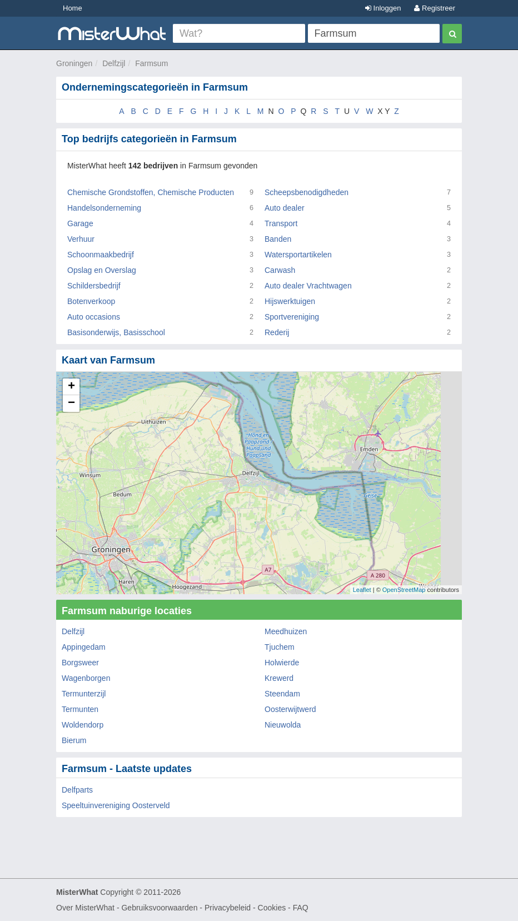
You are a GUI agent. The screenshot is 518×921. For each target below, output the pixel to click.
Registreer (434, 8)
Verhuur (80, 239)
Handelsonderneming (104, 207)
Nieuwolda (283, 724)
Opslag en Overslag (101, 270)
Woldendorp (82, 724)
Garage (80, 223)
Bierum (74, 740)
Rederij (277, 332)
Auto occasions (93, 316)
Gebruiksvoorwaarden (159, 907)
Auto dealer (285, 207)
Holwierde (282, 662)
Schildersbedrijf (94, 285)
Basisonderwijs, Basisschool (116, 332)
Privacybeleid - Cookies (245, 907)
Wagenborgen (86, 678)
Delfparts (77, 789)
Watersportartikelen (298, 254)
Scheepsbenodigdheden (306, 192)
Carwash (280, 270)
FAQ (300, 907)
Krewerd (279, 678)
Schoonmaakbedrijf (100, 254)
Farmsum (151, 63)
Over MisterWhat (85, 907)
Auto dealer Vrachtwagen (308, 285)
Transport (281, 223)
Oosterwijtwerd (290, 709)
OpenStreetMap (404, 589)
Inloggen (383, 8)
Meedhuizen (286, 631)
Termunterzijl (84, 693)
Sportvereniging (292, 316)
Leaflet (362, 589)
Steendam (282, 693)
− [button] (71, 403)
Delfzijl (113, 63)
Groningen (74, 63)
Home (72, 8)
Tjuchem (280, 647)
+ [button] (71, 387)
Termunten (80, 709)
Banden (278, 239)
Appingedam (84, 647)
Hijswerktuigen (290, 301)
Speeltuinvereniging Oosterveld (116, 805)
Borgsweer (80, 662)
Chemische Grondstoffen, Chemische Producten (150, 192)
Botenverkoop (91, 301)
